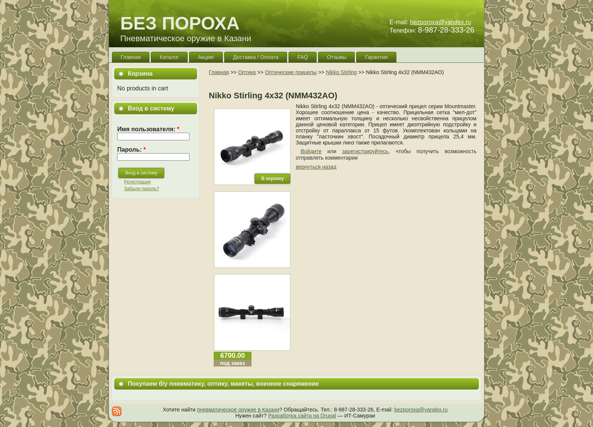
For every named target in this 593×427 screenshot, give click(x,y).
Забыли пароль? (141, 188)
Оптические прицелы (291, 72)
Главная (219, 72)
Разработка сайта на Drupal (302, 416)
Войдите (311, 151)
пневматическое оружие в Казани (238, 410)
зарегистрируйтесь (365, 151)
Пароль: (131, 149)
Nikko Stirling (341, 72)
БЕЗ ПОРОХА (179, 23)
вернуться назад (316, 167)
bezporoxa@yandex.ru (440, 22)
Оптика (247, 72)
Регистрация (137, 182)
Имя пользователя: (148, 129)
